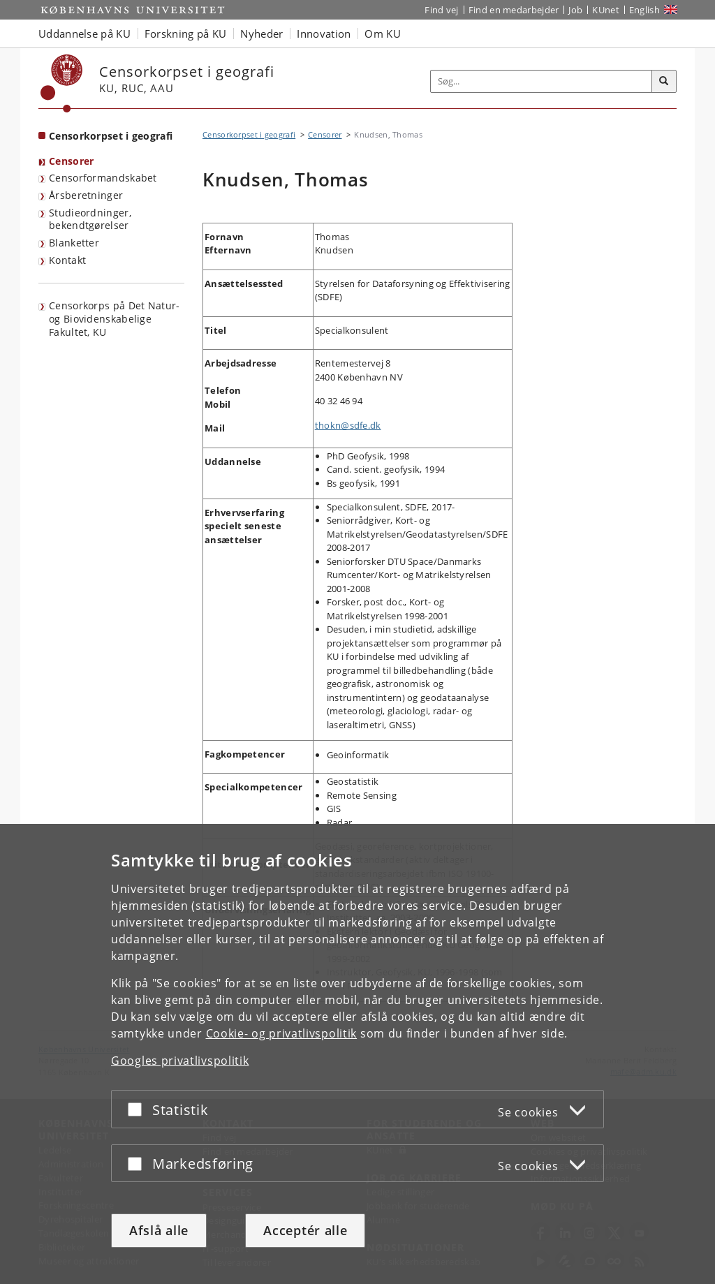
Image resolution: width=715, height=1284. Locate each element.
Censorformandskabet (103, 177)
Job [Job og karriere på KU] (575, 9)
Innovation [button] (324, 33)
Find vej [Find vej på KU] (441, 9)
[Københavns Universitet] (61, 83)
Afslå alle (159, 1230)
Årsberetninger (86, 195)
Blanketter (74, 242)
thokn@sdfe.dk (348, 425)
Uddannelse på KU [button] (84, 33)
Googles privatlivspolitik (180, 1060)
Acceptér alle (305, 1230)
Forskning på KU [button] (186, 33)
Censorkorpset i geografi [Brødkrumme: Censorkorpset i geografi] (248, 134)
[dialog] (357, 1054)
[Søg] (664, 82)
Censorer (71, 161)
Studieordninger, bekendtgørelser (90, 219)
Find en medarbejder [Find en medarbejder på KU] (514, 9)
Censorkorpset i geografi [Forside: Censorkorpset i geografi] (110, 135)
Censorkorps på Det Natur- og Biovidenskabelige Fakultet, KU (114, 318)
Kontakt (67, 260)
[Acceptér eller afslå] (138, 1109)
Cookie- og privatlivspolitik (282, 1033)
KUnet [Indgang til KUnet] (605, 9)
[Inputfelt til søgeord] (541, 81)
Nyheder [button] (261, 33)
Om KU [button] (382, 33)
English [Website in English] (644, 9)
